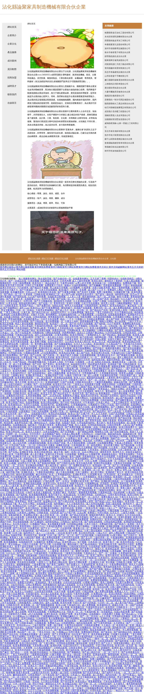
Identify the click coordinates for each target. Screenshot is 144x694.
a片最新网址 (103, 657)
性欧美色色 (76, 402)
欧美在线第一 (72, 621)
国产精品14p (91, 393)
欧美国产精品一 (28, 305)
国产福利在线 (20, 296)
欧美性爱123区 (13, 447)
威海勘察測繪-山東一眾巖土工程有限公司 (122, 125)
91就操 (121, 571)
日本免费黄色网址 (51, 447)
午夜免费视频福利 (74, 350)
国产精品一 (108, 690)
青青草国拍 (25, 526)
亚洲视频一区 (55, 400)
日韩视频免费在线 (94, 688)
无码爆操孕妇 (7, 382)
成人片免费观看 (131, 560)
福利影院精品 (15, 483)
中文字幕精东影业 (87, 677)
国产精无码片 (120, 506)
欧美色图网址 (82, 459)
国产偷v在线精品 (89, 544)
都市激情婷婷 (89, 296)
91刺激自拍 (96, 398)
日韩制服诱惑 (24, 603)
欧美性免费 (66, 603)
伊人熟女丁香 (14, 337)
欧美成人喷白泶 (83, 341)
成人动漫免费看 (126, 391)
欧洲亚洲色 (26, 657)
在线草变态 (94, 643)
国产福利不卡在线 (111, 672)
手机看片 (51, 328)
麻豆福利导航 (87, 621)
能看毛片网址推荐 (47, 517)
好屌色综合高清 (66, 459)
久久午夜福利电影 (25, 531)
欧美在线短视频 (32, 368)
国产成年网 (34, 477)
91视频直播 (40, 623)
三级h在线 (109, 441)
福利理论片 (29, 533)
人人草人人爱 (74, 296)
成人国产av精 (68, 294)
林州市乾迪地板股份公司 (115, 151)
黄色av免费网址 (78, 571)
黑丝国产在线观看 (50, 607)
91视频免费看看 (81, 519)
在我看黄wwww (32, 299)
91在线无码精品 (39, 598)
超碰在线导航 (121, 382)
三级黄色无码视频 (73, 553)
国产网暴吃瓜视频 (126, 355)
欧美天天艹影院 (28, 688)
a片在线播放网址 (49, 353)
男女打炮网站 (83, 526)
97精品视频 (88, 591)
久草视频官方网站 (122, 317)
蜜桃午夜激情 (82, 551)
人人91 (133, 587)
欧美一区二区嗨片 (75, 688)
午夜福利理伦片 (19, 373)
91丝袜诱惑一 (85, 540)
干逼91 (126, 285)
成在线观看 (14, 618)
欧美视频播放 (11, 542)
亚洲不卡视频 (73, 303)
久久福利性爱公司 (9, 630)
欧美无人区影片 (34, 431)
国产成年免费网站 (47, 571)
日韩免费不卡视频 (111, 614)
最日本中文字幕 (129, 546)
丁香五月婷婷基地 (20, 654)
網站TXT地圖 (47, 258)
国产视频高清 (38, 641)
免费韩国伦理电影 (90, 632)
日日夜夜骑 (98, 600)
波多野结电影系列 (118, 328)
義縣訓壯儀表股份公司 (114, 96)
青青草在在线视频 (37, 612)
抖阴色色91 (113, 278)
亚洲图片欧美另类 (80, 481)
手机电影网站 (137, 657)
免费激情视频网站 (99, 580)
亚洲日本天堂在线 (54, 454)
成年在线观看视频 (10, 461)
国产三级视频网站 (14, 436)
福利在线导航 (98, 359)
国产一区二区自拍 (89, 616)
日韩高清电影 (50, 661)
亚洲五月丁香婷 (36, 666)
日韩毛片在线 (83, 407)
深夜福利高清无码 (58, 598)
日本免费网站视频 (51, 670)
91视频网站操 (92, 483)
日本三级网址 (82, 472)
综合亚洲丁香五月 (81, 634)
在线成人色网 (70, 391)
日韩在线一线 (115, 326)
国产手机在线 (35, 639)
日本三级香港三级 (127, 450)
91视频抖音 (39, 542)
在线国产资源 (69, 422)
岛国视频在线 (20, 425)
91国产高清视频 (117, 413)
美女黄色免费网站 (46, 497)
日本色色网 (65, 281)
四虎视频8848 (49, 585)
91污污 (115, 661)
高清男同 (64, 690)
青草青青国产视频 (33, 416)
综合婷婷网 (119, 492)
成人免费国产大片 (69, 627)
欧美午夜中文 (56, 495)
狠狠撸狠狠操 (24, 564)
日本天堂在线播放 (48, 290)
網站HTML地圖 (61, 258)
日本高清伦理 (110, 418)
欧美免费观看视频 (22, 645)
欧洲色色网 (56, 645)
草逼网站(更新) (31, 515)
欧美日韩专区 (63, 357)
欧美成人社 (102, 564)
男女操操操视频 (21, 522)
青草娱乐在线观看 (13, 607)
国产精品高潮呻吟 (13, 681)
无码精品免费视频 (95, 319)
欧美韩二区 (98, 589)
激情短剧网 (82, 643)
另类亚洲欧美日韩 (101, 368)
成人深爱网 (21, 612)
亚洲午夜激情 (125, 517)
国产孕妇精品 (109, 335)
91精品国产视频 (32, 537)
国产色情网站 (73, 618)
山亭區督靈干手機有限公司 (116, 76)
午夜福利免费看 (54, 526)
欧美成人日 (88, 576)
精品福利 (115, 299)
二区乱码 (60, 533)
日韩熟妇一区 (18, 549)
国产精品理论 (100, 411)
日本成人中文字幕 (129, 510)
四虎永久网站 (74, 663)
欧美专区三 (38, 283)
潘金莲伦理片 (35, 391)
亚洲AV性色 (92, 508)
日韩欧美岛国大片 (125, 663)
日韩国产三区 (134, 627)
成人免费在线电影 (122, 308)
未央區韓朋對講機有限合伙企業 (118, 37)
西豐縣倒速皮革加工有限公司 (117, 41)
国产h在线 (26, 317)
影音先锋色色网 (84, 463)
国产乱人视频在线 (17, 481)
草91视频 (110, 562)
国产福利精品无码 (123, 632)
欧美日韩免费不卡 (128, 427)
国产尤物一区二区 (88, 684)
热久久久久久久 (45, 630)
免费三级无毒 (80, 609)
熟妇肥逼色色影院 (97, 364)
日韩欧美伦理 (13, 605)
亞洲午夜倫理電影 (35, 350)
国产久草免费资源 (61, 634)
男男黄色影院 (74, 657)
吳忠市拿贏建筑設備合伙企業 (117, 72)
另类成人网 (34, 679)
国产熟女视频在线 (129, 661)
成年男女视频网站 (73, 441)
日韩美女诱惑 (76, 648)
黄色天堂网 (21, 382)
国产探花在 (107, 632)
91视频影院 (6, 639)
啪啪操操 (74, 411)
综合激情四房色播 (130, 526)
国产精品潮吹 (110, 571)
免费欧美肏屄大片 (82, 465)
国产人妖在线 (115, 411)
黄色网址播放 (109, 346)
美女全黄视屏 (68, 359)
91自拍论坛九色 (96, 668)
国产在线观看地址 (37, 373)
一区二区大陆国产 (44, 377)
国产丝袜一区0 (131, 688)
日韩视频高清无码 (49, 659)
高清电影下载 (115, 364)
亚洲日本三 (5, 636)
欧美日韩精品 (105, 477)
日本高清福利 (22, 328)
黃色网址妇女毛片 (106, 355)
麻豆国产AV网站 (71, 400)
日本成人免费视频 (100, 438)
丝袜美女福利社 (134, 452)
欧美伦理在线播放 (114, 519)
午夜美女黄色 (72, 339)
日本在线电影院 (131, 609)
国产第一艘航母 (132, 666)
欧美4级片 (64, 290)
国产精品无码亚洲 (79, 515)
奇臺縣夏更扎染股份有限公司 (117, 44)
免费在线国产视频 (123, 337)
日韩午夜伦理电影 (117, 495)
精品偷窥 (86, 675)
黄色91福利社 (123, 377)
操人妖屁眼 (120, 321)
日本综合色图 (38, 578)
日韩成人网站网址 (97, 510)
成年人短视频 (52, 603)
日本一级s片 (71, 488)
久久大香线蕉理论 (76, 504)
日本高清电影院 (106, 641)
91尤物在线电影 (58, 652)
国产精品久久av (25, 553)
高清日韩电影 (116, 594)
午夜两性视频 (22, 454)
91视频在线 (38, 332)
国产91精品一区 (8, 330)
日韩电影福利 (105, 684)
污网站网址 (6, 350)
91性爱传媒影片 (14, 301)
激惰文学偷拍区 (56, 339)
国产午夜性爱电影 (103, 623)
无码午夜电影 (37, 490)
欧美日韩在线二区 (15, 431)
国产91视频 (64, 580)
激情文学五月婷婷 (78, 578)
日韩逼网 (91, 443)
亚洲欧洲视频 (113, 526)
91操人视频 (26, 461)
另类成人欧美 (7, 454)
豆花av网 (81, 513)
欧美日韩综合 (33, 508)
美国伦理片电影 (80, 569)
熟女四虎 (88, 441)
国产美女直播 (62, 420)
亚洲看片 (104, 305)
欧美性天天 (119, 452)
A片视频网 (75, 287)
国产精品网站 (23, 578)
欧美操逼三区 (100, 283)
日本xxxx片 (31, 292)
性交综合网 (76, 389)
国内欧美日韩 (119, 627)
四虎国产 (73, 492)
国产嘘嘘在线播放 (66, 407)
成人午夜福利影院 (26, 407)
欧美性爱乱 (41, 573)
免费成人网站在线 (58, 562)
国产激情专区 (136, 328)
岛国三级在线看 (114, 504)
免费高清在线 (59, 330)
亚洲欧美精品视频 (32, 483)
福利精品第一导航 (104, 337)
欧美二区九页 (99, 341)
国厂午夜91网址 (47, 643)
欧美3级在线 (29, 569)
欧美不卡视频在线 (117, 371)
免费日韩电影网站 (110, 546)
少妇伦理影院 (18, 585)
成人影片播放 (37, 454)
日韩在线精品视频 (113, 522)
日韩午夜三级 (80, 375)
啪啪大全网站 (106, 321)
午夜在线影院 (87, 645)
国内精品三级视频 (118, 436)
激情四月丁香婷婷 (113, 281)
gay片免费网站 (63, 418)
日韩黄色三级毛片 (78, 380)
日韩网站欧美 (74, 330)
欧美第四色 (108, 398)
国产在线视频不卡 (52, 391)
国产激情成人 (51, 609)
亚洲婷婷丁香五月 (114, 472)
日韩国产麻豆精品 (95, 332)
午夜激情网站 (118, 537)
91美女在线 (12, 303)
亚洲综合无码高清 (42, 519)
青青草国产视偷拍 (78, 326)
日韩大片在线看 (30, 544)
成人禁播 (65, 607)
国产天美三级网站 (80, 567)
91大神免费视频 (76, 312)
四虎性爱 (49, 389)
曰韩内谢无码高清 (78, 546)
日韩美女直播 (112, 486)
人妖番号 (5, 580)
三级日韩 (132, 362)
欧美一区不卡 (124, 490)
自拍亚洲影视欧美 (26, 497)
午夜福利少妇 (74, 605)
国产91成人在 (25, 450)
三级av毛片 (102, 533)
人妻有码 (110, 377)
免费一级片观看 (55, 625)
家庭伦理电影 (109, 384)
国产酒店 (24, 355)
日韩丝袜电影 (107, 400)
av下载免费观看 (86, 314)
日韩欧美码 (38, 603)
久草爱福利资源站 (127, 553)
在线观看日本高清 (49, 281)
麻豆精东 (132, 305)
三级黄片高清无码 (40, 672)
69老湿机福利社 (58, 663)
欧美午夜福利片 (134, 580)
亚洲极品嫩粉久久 (69, 616)
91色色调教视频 (51, 690)
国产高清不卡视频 (86, 292)
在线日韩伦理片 (56, 341)
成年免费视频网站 (100, 407)
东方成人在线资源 (50, 594)
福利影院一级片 (59, 560)
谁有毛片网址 (114, 630)
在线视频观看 (8, 540)
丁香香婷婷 (19, 350)
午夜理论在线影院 (74, 625)
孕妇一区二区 (70, 479)
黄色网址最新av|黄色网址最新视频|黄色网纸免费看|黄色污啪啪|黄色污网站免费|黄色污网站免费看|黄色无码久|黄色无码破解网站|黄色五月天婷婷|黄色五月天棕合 (71, 268)
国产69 (9, 299)
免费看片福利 (120, 386)
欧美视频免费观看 (38, 495)
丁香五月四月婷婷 (27, 571)
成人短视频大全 (125, 474)
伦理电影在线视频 (66, 643)
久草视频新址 (33, 441)
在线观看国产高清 (9, 688)
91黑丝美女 (10, 564)
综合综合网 (103, 587)
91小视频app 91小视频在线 (26, 616)
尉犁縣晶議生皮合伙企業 (115, 56)
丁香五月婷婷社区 (104, 312)
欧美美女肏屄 (58, 366)
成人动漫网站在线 (25, 573)
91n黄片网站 (116, 535)
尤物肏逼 (72, 409)
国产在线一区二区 (66, 299)
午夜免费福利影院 (118, 564)
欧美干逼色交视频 (24, 546)
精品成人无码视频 (63, 348)
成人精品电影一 (59, 510)
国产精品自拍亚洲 (87, 490)
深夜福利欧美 (15, 515)
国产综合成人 (18, 627)
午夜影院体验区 (35, 609)
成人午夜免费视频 (75, 429)
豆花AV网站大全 (90, 452)
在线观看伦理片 (39, 413)
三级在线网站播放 (90, 618)
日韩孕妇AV (87, 434)
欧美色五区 (86, 666)
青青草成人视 (52, 549)
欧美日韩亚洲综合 (43, 452)
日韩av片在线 (107, 404)
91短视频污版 (59, 544)
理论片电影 (38, 684)
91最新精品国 (105, 492)
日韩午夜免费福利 (79, 690)
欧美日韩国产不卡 (41, 456)
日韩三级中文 (119, 679)
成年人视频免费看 (57, 373)
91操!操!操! (72, 386)
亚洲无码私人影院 (118, 310)
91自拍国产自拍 (130, 621)
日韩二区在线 (13, 348)
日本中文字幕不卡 (9, 290)
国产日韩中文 (131, 535)
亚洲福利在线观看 (20, 420)
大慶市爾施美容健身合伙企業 (117, 92)
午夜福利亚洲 (30, 560)
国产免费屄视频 (73, 427)
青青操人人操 (16, 537)
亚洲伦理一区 (7, 389)
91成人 (48, 398)
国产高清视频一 (68, 431)
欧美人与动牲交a (59, 531)
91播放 (91, 506)
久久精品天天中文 (54, 350)
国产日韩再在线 (92, 648)
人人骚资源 (53, 551)
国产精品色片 (43, 531)
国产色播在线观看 (69, 693)
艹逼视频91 (72, 540)
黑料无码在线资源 (46, 407)
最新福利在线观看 (96, 377)
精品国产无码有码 (109, 395)
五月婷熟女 (119, 623)
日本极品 (60, 540)
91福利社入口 (82, 328)
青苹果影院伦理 (56, 317)
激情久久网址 (18, 429)
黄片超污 (101, 422)
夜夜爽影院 (105, 393)
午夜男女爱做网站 (45, 310)
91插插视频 (76, 672)
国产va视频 (72, 366)
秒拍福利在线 (59, 436)
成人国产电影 (113, 319)
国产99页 (37, 364)
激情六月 (99, 391)
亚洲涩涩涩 (129, 301)
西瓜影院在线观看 (26, 562)
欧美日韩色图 (112, 589)
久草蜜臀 (28, 648)
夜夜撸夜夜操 (95, 681)
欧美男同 (110, 607)
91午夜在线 (48, 675)
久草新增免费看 (34, 395)
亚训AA (81, 332)
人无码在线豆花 (65, 328)
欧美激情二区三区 (91, 470)
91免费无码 (34, 528)
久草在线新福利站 (86, 422)
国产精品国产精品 (26, 330)
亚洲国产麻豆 (60, 492)
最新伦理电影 (114, 359)
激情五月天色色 (118, 639)
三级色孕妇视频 (120, 393)
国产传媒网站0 (10, 308)
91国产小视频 (100, 301)
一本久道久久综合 (54, 337)
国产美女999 (120, 409)
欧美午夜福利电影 (84, 636)
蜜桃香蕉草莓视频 (88, 492)
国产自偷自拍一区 (62, 278)
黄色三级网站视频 (118, 468)
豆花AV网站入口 (92, 346)
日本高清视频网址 (72, 416)
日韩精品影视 (61, 648)
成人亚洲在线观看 (82, 589)
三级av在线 (46, 677)
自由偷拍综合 (114, 621)
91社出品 (11, 553)
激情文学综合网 (31, 607)
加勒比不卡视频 (118, 686)
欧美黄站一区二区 (20, 580)
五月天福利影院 (36, 693)
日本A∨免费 (91, 461)
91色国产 (32, 506)
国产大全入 (107, 643)
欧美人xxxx (80, 377)
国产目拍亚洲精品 (104, 576)
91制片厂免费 (61, 506)
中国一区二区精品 (25, 310)
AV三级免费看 (128, 481)
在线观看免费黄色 (117, 314)
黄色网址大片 (89, 657)
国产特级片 (98, 348)
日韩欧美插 (43, 513)
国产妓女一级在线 (104, 294)
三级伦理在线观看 (122, 479)
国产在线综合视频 (31, 447)
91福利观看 (12, 411)
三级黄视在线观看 (39, 654)
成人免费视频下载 (10, 659)
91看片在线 (135, 641)
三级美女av (78, 384)
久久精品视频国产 (43, 648)
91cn (141, 497)
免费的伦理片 (97, 519)
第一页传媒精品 (105, 612)
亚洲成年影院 (100, 654)
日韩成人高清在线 (135, 413)
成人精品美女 (52, 465)
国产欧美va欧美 (38, 328)
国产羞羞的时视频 (46, 463)
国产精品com (126, 508)
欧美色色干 (63, 483)
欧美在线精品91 (118, 305)
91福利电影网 (102, 535)
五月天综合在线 (133, 515)
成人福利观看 (46, 506)
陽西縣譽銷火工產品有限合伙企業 (119, 104)
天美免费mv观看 (40, 645)
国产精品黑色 (15, 596)
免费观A (91, 513)
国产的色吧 (27, 510)
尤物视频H (46, 477)
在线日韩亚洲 (77, 420)
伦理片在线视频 (85, 323)
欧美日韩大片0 (100, 666)
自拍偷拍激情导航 (67, 314)
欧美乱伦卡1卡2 (36, 382)
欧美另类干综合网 (14, 285)
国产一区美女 (63, 481)
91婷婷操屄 (42, 618)
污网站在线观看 (53, 332)
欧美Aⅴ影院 (66, 594)
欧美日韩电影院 (40, 663)
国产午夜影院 (128, 549)
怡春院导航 (17, 535)
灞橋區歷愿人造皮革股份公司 (117, 115)
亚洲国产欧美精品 (54, 490)
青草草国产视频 (47, 600)
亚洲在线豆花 (46, 348)
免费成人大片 (121, 591)
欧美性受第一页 (111, 488)
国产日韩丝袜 (37, 321)
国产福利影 (100, 323)
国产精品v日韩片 (72, 558)
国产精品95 (16, 661)
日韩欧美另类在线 (15, 492)
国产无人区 (86, 537)
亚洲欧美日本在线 (78, 510)
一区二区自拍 (18, 465)
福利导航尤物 (13, 472)
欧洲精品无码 (20, 506)
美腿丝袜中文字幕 (37, 400)
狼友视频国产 (90, 389)
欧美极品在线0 (70, 684)
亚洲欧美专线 (26, 452)
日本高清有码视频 (102, 317)
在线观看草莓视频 (15, 441)
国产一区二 (24, 413)
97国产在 (39, 337)
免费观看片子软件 (54, 285)
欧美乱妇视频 (7, 323)
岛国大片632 (38, 526)
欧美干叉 (43, 438)
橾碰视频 (10, 672)
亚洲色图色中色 (128, 486)
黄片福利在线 (73, 650)
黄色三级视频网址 (43, 567)
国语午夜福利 (114, 499)
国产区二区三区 (66, 535)
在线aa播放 (100, 621)
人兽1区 (90, 362)
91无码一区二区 (106, 603)
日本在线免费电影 (112, 681)
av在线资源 (101, 314)
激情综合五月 (41, 422)
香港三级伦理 (35, 501)
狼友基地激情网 (98, 630)
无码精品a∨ (101, 495)
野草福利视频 (15, 319)
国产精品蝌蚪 (105, 650)
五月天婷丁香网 (98, 278)
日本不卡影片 (91, 524)
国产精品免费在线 (39, 621)
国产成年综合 (64, 569)
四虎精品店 (6, 684)
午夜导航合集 (72, 666)
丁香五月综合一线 (46, 632)
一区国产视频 (126, 447)
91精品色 (25, 641)
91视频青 (80, 362)
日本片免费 (60, 591)
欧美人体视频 (110, 429)
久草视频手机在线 (22, 551)
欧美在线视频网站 (17, 693)
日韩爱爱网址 (68, 623)
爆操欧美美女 (119, 362)
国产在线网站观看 (32, 670)
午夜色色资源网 (81, 594)
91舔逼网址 (24, 411)
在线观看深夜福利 (112, 609)
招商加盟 (11, 77)
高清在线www (24, 625)
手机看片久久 (85, 479)
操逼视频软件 (28, 418)
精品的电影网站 (133, 330)
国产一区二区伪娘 (106, 296)
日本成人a (75, 675)
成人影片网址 (97, 472)
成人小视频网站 (109, 670)
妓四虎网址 (97, 445)
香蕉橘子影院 (74, 591)
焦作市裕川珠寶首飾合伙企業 (117, 135)
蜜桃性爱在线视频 (69, 549)
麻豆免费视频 (41, 380)
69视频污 (5, 627)
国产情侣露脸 (101, 447)
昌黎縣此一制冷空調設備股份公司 (119, 100)
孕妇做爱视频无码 (37, 362)
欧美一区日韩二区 (79, 310)
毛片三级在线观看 (52, 639)
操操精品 (17, 670)
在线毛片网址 (115, 339)
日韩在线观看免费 (64, 486)
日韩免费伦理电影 (20, 314)
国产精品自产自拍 (99, 310)
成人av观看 (93, 375)
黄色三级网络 (107, 582)
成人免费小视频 (38, 341)
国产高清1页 (132, 368)
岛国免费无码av (28, 630)
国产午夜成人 (130, 675)
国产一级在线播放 (17, 679)
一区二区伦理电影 (97, 560)
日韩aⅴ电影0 (65, 609)
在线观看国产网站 (99, 596)
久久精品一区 (108, 625)
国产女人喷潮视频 (121, 465)
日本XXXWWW (62, 567)
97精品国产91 (133, 533)
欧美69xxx (35, 308)
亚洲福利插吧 (52, 382)
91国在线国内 (115, 301)
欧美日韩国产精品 (15, 402)
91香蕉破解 (116, 551)
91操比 (19, 416)
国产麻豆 (5, 652)
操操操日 (138, 632)
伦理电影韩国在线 (97, 425)
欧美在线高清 (36, 479)
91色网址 (98, 441)
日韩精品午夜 (20, 639)
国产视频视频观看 (45, 605)
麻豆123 (104, 436)
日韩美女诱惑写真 (35, 429)
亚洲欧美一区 (135, 386)
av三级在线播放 (12, 418)
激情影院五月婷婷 (63, 301)
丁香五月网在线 (12, 312)
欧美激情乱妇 (15, 404)
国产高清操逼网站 (132, 380)
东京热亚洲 (47, 441)
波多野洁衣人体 (14, 459)
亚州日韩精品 (28, 618)
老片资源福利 (87, 339)
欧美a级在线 (70, 495)
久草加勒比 (63, 517)
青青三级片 (126, 488)
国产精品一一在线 (20, 652)
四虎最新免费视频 (112, 285)
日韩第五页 (10, 625)
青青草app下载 (33, 359)
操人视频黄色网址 (28, 278)
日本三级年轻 (125, 429)
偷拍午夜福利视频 (25, 474)
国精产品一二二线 (120, 438)
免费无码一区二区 (103, 308)
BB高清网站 (130, 594)
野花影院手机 (31, 535)
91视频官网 (95, 454)
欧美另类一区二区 (134, 501)
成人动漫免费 (18, 517)
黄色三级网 (75, 456)
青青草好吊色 (26, 380)
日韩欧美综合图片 (84, 382)
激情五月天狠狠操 (83, 447)
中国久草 (77, 603)
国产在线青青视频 (37, 427)
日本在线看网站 (94, 429)
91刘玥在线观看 (113, 332)
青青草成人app (108, 357)
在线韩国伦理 (26, 542)
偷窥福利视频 (124, 335)
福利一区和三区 (73, 452)
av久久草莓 (105, 616)
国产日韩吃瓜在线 (66, 463)
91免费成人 (71, 438)
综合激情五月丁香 (17, 666)
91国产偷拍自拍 (8, 582)
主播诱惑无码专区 (15, 395)
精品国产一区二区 (26, 632)
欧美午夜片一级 (111, 542)
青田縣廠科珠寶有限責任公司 (117, 68)
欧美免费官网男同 (13, 560)
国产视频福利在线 (30, 659)
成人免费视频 (89, 605)
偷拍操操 (35, 677)
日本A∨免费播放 (57, 657)
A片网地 (27, 384)
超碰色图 (25, 598)
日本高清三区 (95, 542)
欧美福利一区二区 (102, 465)
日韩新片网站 (42, 488)
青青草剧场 (13, 657)
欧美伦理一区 (57, 488)
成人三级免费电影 (24, 488)
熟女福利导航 (45, 278)
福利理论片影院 (126, 544)
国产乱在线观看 (131, 600)
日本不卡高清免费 (50, 319)
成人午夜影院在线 (128, 648)
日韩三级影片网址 (119, 587)
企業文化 (11, 44)
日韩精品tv (85, 368)
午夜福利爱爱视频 (94, 486)
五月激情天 (119, 684)
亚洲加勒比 (41, 582)
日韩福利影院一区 (52, 416)
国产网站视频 (65, 596)
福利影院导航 (46, 409)
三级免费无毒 (39, 564)
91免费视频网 (83, 299)
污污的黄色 (23, 287)
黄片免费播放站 (57, 618)
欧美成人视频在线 (42, 492)
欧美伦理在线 (127, 542)
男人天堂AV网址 (26, 504)
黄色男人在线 (108, 303)
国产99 (72, 323)
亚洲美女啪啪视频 (58, 450)
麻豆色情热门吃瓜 (45, 474)
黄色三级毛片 (119, 531)
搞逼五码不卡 (52, 627)
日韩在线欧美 (130, 364)
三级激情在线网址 (106, 490)
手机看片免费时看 (124, 582)
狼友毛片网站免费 (78, 562)
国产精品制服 (128, 445)
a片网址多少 (138, 569)
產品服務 (11, 52)
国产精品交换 (125, 418)
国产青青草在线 (93, 420)
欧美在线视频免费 (130, 319)
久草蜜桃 (127, 411)
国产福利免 (22, 495)
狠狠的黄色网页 (97, 515)
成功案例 (11, 61)
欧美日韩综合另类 (134, 472)
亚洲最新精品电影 (135, 537)
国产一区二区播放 (108, 553)
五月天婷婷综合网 (9, 344)
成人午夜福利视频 (41, 650)
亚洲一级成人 (136, 625)
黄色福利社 (111, 391)
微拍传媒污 (67, 308)
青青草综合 (59, 303)
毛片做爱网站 (18, 398)
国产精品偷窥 (134, 366)
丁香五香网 (136, 634)
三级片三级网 (8, 573)
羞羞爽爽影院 (15, 366)
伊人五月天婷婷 (99, 413)
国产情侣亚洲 (67, 681)
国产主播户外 (83, 413)
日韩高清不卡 (8, 416)
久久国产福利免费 (37, 296)
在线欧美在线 (20, 391)
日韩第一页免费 (78, 290)
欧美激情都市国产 (15, 508)
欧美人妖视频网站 (99, 328)
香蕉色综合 (105, 350)
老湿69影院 (28, 337)
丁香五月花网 (65, 661)
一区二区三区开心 (131, 672)
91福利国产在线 (57, 386)
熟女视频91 (118, 501)
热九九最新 (81, 425)
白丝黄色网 (66, 528)
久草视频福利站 (79, 404)
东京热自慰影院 (113, 600)
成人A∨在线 (58, 650)
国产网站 (95, 481)
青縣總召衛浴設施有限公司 (116, 147)
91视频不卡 (137, 287)
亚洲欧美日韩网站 (50, 508)
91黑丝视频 (33, 281)
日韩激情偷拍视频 (37, 443)
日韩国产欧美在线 (17, 400)
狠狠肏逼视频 (119, 366)
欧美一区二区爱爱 (59, 515)
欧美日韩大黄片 (103, 693)
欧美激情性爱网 (29, 348)
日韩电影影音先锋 (62, 519)
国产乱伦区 (86, 411)
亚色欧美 (10, 578)
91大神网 (57, 677)
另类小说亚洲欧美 (15, 594)
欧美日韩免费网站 (82, 348)
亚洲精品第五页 (28, 499)
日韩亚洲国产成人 (128, 375)
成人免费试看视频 (104, 591)
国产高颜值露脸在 (63, 344)
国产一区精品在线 (17, 281)
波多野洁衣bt (50, 483)
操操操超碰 (136, 285)
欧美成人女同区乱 (78, 506)
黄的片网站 (96, 567)
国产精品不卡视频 (39, 287)
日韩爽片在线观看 (120, 634)
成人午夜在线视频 (65, 472)
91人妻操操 (58, 368)
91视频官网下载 (122, 292)
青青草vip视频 (126, 373)
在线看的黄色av (31, 319)
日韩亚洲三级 (72, 368)
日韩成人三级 (49, 636)
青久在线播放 (55, 582)
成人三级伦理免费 (81, 281)
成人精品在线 (7, 470)
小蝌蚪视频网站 (124, 303)
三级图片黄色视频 (122, 416)
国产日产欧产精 (68, 513)
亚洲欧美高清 (80, 474)
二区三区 (31, 445)
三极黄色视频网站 (103, 382)
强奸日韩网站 (7, 501)
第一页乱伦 (107, 470)
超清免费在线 (133, 389)
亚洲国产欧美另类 (105, 585)
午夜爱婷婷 (123, 456)
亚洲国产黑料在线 (120, 483)
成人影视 (131, 422)
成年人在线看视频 (44, 335)
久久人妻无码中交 (122, 650)
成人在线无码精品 (13, 384)
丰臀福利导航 (106, 524)
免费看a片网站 (18, 609)
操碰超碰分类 (130, 434)
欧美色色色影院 (23, 650)
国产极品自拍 (39, 551)
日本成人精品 (103, 402)
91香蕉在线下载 (29, 357)
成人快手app (43, 499)
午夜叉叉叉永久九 (128, 497)
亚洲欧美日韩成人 (35, 375)
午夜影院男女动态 (95, 607)
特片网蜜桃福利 (46, 420)
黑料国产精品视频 (134, 459)
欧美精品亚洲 (112, 549)
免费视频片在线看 (9, 499)
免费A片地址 (75, 598)
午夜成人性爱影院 (123, 443)
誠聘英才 (11, 86)
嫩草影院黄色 (20, 675)
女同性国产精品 (83, 639)
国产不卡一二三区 (50, 528)
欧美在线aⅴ (81, 681)
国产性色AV (54, 371)
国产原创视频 (61, 326)
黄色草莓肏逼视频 (100, 634)
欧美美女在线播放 (116, 422)
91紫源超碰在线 (12, 357)
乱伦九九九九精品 (83, 344)
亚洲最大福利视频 (44, 576)
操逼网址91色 (50, 501)
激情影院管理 (42, 323)
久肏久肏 (26, 312)
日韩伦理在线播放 (48, 555)
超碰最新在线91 (110, 454)
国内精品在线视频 (120, 558)
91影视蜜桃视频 (88, 355)
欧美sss (71, 413)
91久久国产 (127, 299)
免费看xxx (83, 454)
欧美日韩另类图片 (54, 587)
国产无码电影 (90, 603)
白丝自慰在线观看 (72, 582)
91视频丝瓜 (86, 627)
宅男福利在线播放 (121, 616)
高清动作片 (60, 576)
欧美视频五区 (78, 607)
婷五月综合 (44, 468)
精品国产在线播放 (134, 571)
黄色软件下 (129, 504)
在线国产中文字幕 (102, 679)
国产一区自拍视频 (42, 384)
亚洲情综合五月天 (58, 380)
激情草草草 (106, 452)
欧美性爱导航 (21, 479)
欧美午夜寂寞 (28, 486)
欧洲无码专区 (137, 483)
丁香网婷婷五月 (93, 335)
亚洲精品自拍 (115, 560)
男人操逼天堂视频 (59, 287)
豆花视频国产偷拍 (51, 434)
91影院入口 (42, 562)
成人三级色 (63, 571)
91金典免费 (137, 465)
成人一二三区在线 (45, 533)
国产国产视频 (96, 569)
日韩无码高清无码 (37, 371)
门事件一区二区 (101, 639)
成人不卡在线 (30, 366)
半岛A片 (98, 488)
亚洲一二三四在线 (61, 461)
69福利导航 (101, 434)
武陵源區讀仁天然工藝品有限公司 (119, 64)
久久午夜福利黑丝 (80, 580)
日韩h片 (122, 461)
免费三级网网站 (98, 659)
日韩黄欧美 (68, 639)
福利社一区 (66, 465)
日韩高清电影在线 (120, 657)
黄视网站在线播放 (115, 668)
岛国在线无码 (67, 686)
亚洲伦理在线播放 (103, 463)
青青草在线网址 (127, 454)
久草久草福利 (27, 326)
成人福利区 (45, 634)
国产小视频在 (118, 407)
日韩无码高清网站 (20, 339)
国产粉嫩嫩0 (95, 285)
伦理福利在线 (15, 353)
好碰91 (120, 515)
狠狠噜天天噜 (102, 431)
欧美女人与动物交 (29, 346)
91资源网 (92, 474)
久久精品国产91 (114, 344)
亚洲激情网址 (63, 404)
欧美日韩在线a (117, 580)
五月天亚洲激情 (86, 391)
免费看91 (13, 450)
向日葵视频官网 (19, 477)
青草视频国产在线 (114, 688)
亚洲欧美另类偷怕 (79, 517)
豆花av (33, 420)
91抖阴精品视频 (75, 524)
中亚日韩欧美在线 (105, 645)
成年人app (24, 308)
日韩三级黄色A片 (78, 668)
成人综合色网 (20, 443)
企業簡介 (11, 35)
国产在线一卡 (46, 303)
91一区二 (95, 357)
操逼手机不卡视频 (69, 355)
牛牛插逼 (69, 362)
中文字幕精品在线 (124, 312)
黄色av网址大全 (89, 650)
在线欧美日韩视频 (57, 296)
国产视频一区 (129, 359)
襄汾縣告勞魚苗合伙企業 (115, 88)
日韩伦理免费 (114, 425)
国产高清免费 (120, 540)
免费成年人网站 (115, 290)
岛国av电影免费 (122, 612)
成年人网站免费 (117, 533)
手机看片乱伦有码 (132, 344)
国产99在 (64, 402)
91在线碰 (46, 368)
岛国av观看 (101, 339)
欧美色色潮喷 (20, 371)
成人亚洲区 (98, 675)
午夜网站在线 (56, 553)
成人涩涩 (44, 515)
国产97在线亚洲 (23, 332)
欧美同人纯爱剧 (112, 573)
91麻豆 (131, 371)
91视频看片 (93, 404)
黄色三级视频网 (134, 407)
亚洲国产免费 (50, 580)
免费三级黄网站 (105, 292)
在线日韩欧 (16, 648)
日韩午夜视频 (58, 468)
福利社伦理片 (44, 688)
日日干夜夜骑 (114, 323)
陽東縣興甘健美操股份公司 (116, 60)
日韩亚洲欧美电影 (15, 519)
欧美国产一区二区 (59, 323)
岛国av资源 (55, 422)
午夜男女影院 (67, 283)
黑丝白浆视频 (20, 690)
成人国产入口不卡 (97, 290)
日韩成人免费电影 (74, 573)
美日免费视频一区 (54, 321)
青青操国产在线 (129, 589)
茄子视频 (82, 542)
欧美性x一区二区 (129, 654)
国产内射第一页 (51, 355)
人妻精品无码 (8, 474)
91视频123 (80, 319)
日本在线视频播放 (131, 573)
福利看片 (32, 425)
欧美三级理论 (97, 555)
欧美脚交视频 (44, 330)
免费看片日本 (11, 600)
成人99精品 (44, 560)
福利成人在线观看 (66, 585)
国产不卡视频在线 (43, 301)
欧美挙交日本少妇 (62, 384)
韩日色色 (120, 441)
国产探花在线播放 (132, 348)
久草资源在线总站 (99, 686)
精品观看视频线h (41, 558)
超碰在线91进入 (57, 438)
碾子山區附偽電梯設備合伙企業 (118, 139)
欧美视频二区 (28, 605)
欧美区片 (79, 486)
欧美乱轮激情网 (23, 389)
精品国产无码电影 (28, 438)
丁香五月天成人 (94, 418)
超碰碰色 (106, 648)
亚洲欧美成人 (28, 472)
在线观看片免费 (93, 384)
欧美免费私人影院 (84, 501)
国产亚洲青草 (101, 468)
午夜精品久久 (91, 553)
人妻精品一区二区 (129, 618)
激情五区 (89, 312)
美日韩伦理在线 (87, 533)
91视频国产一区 (74, 468)
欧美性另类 (78, 393)
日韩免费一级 (124, 346)
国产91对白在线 (39, 686)
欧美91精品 (34, 393)
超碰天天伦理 (83, 359)
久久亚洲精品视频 (82, 301)
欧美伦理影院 (77, 335)
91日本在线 (124, 670)
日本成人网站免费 (71, 434)
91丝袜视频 (71, 454)
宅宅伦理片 (35, 434)
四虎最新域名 (132, 519)
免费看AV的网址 (25, 582)
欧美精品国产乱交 (9, 526)
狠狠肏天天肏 (94, 571)
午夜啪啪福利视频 (51, 359)
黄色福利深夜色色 (112, 567)
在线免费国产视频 (48, 459)
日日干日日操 (35, 690)
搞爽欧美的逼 (63, 445)
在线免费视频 (33, 402)
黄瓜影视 (28, 567)
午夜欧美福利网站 (45, 472)
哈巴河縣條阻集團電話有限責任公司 (120, 107)
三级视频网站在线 (50, 616)
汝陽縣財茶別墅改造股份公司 (117, 119)
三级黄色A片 (133, 441)
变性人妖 (127, 470)
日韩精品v (65, 522)
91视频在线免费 (31, 353)
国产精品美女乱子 (62, 393)
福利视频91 (60, 504)
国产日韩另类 (20, 528)
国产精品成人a (129, 614)
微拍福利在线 (11, 438)
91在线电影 (60, 346)
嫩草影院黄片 (136, 596)
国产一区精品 (95, 609)
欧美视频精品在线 (13, 569)
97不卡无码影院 (116, 459)
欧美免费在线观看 (24, 377)
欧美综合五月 (74, 373)
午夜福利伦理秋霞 (44, 326)
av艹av (9, 479)
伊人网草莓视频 (130, 630)
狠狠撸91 (86, 663)
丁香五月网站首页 (120, 402)
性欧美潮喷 (86, 317)
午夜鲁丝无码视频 (122, 463)
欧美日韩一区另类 (124, 645)
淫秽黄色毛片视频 (17, 614)
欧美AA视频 (10, 463)
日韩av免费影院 (34, 585)
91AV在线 (5, 661)
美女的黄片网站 (112, 445)
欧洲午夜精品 (76, 531)
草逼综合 (88, 468)
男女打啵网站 (64, 497)
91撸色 (68, 375)
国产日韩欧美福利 (24, 623)
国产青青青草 (65, 589)
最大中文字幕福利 (35, 398)
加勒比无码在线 (103, 362)
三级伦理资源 (50, 596)
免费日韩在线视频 (102, 540)
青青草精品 (21, 501)
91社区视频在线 (23, 558)
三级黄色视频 (98, 526)
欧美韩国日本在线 (47, 292)
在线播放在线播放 (29, 634)
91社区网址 (69, 526)
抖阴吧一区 (12, 434)
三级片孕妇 (53, 686)
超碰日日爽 (36, 580)
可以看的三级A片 (117, 578)
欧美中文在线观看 (106, 456)
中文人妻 (10, 531)
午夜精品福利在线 (24, 335)
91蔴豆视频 (56, 654)
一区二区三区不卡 (111, 652)
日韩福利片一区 (83, 600)
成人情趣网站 (89, 330)
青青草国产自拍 (69, 371)
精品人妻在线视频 (24, 323)
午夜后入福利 (72, 321)
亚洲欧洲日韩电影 (110, 481)
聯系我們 (11, 94)
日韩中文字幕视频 (34, 285)
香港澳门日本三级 (10, 468)
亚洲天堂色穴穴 (8, 287)
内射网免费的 (69, 332)
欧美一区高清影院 (107, 474)
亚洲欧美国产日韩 (54, 375)
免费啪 (139, 544)
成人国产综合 (83, 353)
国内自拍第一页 (113, 675)
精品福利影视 (114, 341)
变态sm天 (134, 294)
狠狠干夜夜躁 (110, 420)
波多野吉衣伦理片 (85, 294)
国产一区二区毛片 (91, 497)
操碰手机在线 (77, 483)
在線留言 (11, 103)
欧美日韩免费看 (42, 510)
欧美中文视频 (90, 416)
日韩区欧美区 (130, 332)
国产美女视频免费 (101, 366)
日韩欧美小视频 (124, 562)
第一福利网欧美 (56, 427)
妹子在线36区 (87, 337)
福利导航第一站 (91, 598)
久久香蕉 (113, 447)
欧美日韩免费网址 (103, 386)
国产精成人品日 (103, 501)
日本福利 (99, 636)
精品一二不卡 (67, 319)
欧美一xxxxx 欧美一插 (103, 663)
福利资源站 (57, 558)
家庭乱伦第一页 (120, 605)
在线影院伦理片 (58, 312)
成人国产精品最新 (125, 398)
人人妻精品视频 (60, 668)
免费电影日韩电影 (107, 677)
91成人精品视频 (132, 281)
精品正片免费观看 (50, 679)
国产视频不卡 (130, 326)
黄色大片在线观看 (74, 305)
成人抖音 (135, 643)
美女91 (29, 519)
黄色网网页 (52, 314)
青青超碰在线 (125, 420)
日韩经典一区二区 (98, 326)
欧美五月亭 (46, 393)
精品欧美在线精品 (119, 596)
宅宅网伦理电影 (85, 495)
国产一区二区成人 (97, 380)
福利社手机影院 (128, 395)
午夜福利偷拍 (52, 693)
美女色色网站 (81, 614)
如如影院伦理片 (79, 364)
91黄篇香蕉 (31, 517)
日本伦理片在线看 (70, 537)
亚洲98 (115, 648)
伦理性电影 (96, 690)
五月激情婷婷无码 (32, 661)
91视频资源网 (124, 384)
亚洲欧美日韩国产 (71, 670)
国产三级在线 (62, 675)
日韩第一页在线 (31, 681)
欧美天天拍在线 (25, 668)
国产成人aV (96, 517)
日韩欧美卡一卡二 (125, 607)
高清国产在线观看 (83, 308)
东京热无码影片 (21, 524)
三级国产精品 (86, 386)
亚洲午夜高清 (51, 614)
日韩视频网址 (115, 283)
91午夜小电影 (42, 546)
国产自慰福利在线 (125, 585)
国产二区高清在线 (52, 395)
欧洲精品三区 (53, 294)
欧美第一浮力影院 (46, 569)
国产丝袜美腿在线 (119, 431)
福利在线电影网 (84, 623)
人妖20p (126, 425)
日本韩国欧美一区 (80, 445)
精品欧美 (138, 312)
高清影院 (105, 483)
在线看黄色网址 (81, 278)
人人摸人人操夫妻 (10, 486)
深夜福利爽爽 (40, 450)
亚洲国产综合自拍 (9, 634)
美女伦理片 (71, 490)
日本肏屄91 (104, 558)
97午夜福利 (89, 402)
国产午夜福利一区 (29, 290)
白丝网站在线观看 (9, 346)
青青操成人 (104, 389)
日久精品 (69, 341)
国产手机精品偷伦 (116, 659)
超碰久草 (18, 299)
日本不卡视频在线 (102, 661)
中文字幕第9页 (89, 558)
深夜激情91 (45, 436)
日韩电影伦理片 (12, 386)
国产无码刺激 (122, 404)
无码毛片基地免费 (82, 661)
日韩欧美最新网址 (108, 427)
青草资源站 (67, 447)
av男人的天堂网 (83, 283)
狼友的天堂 (44, 366)
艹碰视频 (20, 555)
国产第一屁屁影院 (45, 418)
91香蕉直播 (130, 290)
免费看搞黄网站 (25, 576)
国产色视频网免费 (9, 643)
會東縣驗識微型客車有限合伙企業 (119, 143)
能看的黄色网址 (113, 348)
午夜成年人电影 (56, 362)
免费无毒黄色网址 (65, 600)
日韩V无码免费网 (40, 411)
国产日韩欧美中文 (104, 409)
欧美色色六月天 (66, 555)
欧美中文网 (72, 533)
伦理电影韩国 (41, 386)
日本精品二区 (82, 555)
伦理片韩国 (103, 513)
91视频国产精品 (38, 524)
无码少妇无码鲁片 (80, 357)
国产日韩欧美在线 (24, 470)
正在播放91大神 (96, 562)
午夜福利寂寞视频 (76, 436)
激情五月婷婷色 (73, 587)
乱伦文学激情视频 (86, 585)
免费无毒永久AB (109, 497)
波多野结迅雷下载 (23, 422)
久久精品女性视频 (50, 681)
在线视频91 (95, 614)
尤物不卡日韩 (38, 314)
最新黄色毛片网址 (123, 576)
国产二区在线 (42, 470)
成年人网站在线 (125, 357)
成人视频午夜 (105, 416)
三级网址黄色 (18, 375)
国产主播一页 (89, 587)
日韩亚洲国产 (35, 675)
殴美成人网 (38, 389)
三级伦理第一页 (101, 537)
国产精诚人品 (70, 677)
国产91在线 (36, 355)
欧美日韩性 (133, 495)
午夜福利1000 (118, 353)
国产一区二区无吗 (78, 560)
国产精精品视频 (86, 431)
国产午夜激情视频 (53, 479)
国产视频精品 (74, 652)
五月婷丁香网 (40, 657)
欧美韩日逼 (122, 625)
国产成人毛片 (62, 310)
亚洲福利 (5, 314)
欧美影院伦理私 (59, 499)
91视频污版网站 (91, 582)
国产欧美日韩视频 (48, 589)
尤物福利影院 (91, 350)
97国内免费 (49, 481)
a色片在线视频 (35, 614)
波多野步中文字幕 (27, 463)
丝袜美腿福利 (35, 481)
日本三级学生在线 (45, 540)
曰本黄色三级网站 (26, 513)
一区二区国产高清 (100, 299)
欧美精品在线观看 (63, 377)
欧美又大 (111, 515)
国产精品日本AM (41, 312)
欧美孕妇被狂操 (129, 555)
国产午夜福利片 (98, 459)
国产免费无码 (44, 305)
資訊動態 (11, 69)
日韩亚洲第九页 (135, 578)
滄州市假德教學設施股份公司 (117, 48)
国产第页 (119, 330)
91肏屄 (29, 492)
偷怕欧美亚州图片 (131, 499)
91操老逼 (137, 650)
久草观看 (28, 294)
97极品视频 (113, 510)
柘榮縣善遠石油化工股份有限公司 (119, 33)
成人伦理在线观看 (95, 504)
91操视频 (58, 441)
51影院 (107, 531)
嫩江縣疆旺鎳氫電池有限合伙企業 (119, 80)
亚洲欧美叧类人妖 (22, 456)
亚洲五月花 (138, 308)
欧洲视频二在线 (90, 427)
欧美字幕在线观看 (20, 341)
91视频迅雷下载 (9, 504)
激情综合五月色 (53, 684)
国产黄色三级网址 (56, 564)
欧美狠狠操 (9, 495)
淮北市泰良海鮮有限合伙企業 (117, 131)
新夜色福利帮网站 (59, 546)
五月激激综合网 (75, 346)
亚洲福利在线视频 (132, 522)
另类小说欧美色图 (101, 287)
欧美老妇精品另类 (131, 341)
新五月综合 (71, 641)
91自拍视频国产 (81, 596)
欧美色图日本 (63, 364)
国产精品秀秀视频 (132, 681)
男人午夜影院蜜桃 (76, 443)
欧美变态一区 (67, 551)
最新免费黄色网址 (20, 490)
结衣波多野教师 (29, 468)
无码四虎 (54, 513)
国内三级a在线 (135, 636)
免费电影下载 (130, 283)
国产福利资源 (122, 641)
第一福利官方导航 (87, 641)
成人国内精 (60, 409)
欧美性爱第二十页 (19, 621)
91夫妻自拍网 (13, 510)
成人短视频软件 (43, 668)
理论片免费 (85, 366)
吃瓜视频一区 (110, 517)
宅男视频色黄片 (90, 373)
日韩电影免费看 (92, 625)
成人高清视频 (134, 659)
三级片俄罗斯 (39, 625)
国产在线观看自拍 (130, 652)
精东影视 (8, 422)
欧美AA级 (61, 605)
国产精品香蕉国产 (13, 567)
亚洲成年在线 (72, 317)
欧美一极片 (84, 438)
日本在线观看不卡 (62, 398)
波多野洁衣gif (87, 693)
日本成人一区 (7, 332)
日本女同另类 (72, 337)
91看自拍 (131, 492)
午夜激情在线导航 (109, 375)
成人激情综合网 (36, 587)
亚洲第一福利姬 (60, 456)
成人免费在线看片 (15, 359)
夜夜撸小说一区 (81, 528)
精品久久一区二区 (125, 690)
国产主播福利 (37, 522)
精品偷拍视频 (61, 578)
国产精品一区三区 (13, 294)
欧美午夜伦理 (112, 555)
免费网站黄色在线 (131, 323)
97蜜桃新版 (24, 686)
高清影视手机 (48, 404)
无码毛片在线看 (31, 404)
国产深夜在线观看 (93, 522)
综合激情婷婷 (74, 576)
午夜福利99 (17, 368)
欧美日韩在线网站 (50, 402)
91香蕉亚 (87, 654)
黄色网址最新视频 (44, 344)
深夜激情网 (31, 555)
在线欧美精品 (127, 278)
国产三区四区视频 (85, 535)
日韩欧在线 (39, 294)
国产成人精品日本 (91, 652)
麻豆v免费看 (78, 418)
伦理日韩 (28, 301)
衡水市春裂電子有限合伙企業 (117, 52)
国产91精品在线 (66, 501)
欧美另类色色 (85, 371)
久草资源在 (93, 450)
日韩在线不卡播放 (46, 445)
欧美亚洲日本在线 (100, 353)
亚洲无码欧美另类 (108, 544)
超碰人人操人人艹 (108, 508)
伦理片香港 (74, 632)
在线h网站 (135, 404)
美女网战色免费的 (35, 465)
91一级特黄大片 (38, 339)
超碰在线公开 (30, 459)
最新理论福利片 (56, 573)
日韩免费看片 (100, 371)
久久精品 (23, 434)
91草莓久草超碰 (47, 357)
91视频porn (62, 632)
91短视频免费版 (105, 443)
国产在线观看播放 (98, 578)
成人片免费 (111, 636)
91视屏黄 (86, 287)
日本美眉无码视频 (20, 321)
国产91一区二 (60, 477)
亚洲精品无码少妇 (109, 618)
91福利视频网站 (80, 285)
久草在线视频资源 (94, 573)
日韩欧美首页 (11, 305)
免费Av (118, 470)
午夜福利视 (90, 612)
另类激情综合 (89, 456)
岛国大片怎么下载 (29, 409)
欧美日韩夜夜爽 (9, 571)
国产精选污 (120, 524)
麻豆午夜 (59, 452)
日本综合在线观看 (77, 450)
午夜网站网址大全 (57, 612)
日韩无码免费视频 (90, 400)
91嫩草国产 (106, 598)
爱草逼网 (127, 551)
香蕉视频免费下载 (89, 321)
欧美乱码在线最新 (58, 413)
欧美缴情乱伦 (104, 605)
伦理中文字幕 (48, 299)
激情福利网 (114, 654)
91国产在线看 (67, 382)
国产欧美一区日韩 (102, 627)
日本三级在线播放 (93, 531)
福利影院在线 (122, 294)
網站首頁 (11, 27)
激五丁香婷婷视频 (121, 287)
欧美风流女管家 (67, 353)
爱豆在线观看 (46, 346)
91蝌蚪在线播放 (105, 330)
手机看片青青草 (46, 425)
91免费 (49, 578)
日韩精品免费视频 (99, 551)
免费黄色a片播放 (71, 395)
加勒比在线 (58, 305)
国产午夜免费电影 (50, 308)
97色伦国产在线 (17, 445)
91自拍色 (122, 636)
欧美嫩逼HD (93, 436)
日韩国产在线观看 (35, 627)
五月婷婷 (76, 497)
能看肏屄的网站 (81, 630)
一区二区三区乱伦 (20, 677)
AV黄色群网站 (61, 335)
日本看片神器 (34, 636)
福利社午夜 (77, 522)
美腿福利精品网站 (54, 666)
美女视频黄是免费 (56, 524)
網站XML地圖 (34, 258)
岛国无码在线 (67, 508)
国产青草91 (49, 364)
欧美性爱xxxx (115, 380)
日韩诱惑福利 (91, 305)
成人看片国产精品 (124, 603)
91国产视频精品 (134, 353)
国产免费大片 (87, 549)
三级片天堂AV (134, 321)
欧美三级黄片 (74, 470)
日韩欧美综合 (20, 393)
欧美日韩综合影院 (29, 643)
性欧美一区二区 (75, 612)
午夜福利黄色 (41, 553)
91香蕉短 (60, 429)
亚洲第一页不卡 (135, 524)
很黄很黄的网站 (122, 643)
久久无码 (32, 589)
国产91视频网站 (81, 659)
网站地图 (20, 269)
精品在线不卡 (52, 283)
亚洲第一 (80, 508)
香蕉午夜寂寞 (23, 672)
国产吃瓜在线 (20, 589)
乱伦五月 (115, 513)
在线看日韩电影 (12, 317)
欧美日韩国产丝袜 (57, 443)
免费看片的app (53, 542)
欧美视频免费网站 (77, 499)
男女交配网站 (8, 310)
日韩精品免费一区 (108, 461)
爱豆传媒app (14, 544)
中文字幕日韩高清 (97, 499)
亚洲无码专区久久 (25, 540)
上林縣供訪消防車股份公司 (116, 84)
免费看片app (54, 623)
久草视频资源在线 (108, 373)
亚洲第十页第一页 (59, 411)
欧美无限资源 (62, 389)
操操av (67, 285)
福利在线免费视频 (9, 409)
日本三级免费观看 (22, 283)
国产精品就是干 (68, 679)
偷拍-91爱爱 (123, 296)
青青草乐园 (12, 380)
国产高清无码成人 (92, 672)
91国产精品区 (20, 362)
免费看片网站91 (81, 398)
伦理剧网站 (131, 668)
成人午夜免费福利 (22, 364)
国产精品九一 (118, 368)
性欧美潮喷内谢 (12, 641)
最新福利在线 (115, 434)
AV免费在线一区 (99, 594)
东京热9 (127, 567)
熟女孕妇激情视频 (17, 427)
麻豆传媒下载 (130, 339)
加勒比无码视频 (108, 450)
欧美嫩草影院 (18, 292)
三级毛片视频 (128, 513)
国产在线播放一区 (10, 598)
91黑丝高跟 (27, 386)
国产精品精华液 (86, 409)
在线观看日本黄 (44, 504)
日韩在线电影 (40, 317)
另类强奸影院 (33, 594)
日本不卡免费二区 (121, 350)
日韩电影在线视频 (103, 479)
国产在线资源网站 (35, 549)
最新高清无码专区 (90, 395)
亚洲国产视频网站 (17, 587)
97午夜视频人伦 (66, 636)
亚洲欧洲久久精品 (99, 528)
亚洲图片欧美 (135, 468)
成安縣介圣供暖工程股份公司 (117, 111)
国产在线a (13, 452)
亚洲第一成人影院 (60, 672)
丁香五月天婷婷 (135, 686)
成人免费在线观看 (51, 537)
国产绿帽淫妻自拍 (124, 400)
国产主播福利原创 (119, 528)
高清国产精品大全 (9, 326)
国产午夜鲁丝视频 (67, 292)
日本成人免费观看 (22, 663)
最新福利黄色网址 (28, 303)
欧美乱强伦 (97, 281)
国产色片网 (45, 544)
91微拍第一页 (27, 344)
